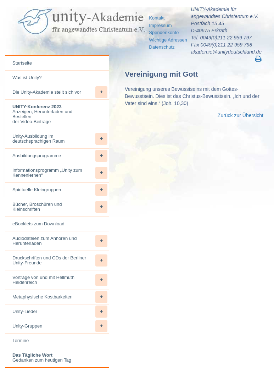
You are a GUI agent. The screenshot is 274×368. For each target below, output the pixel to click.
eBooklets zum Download (38, 223)
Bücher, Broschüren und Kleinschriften (59, 207)
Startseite (22, 63)
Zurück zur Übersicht (240, 115)
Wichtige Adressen (168, 40)
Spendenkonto (164, 32)
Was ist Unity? (27, 77)
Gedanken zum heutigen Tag (41, 357)
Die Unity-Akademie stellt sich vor (59, 92)
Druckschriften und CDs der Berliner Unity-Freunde (59, 260)
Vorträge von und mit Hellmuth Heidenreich (59, 280)
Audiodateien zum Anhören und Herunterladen (59, 241)
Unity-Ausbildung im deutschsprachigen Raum (59, 139)
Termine (20, 340)
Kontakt (156, 18)
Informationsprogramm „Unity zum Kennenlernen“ (59, 173)
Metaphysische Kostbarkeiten (59, 297)
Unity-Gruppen (59, 326)
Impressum (160, 25)
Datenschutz (161, 47)
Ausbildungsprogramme (59, 156)
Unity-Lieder (59, 312)
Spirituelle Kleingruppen (59, 190)
